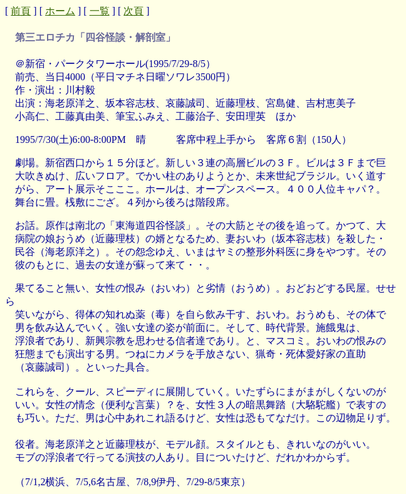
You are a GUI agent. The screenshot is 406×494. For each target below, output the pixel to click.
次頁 (133, 11)
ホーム (60, 11)
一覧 (100, 11)
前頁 (21, 11)
